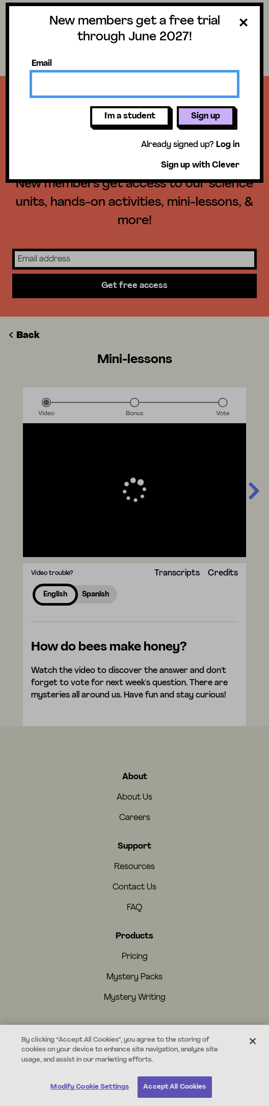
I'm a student (129, 116)
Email (42, 64)
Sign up (205, 116)
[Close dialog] (243, 24)
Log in (227, 145)
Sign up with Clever (200, 165)
